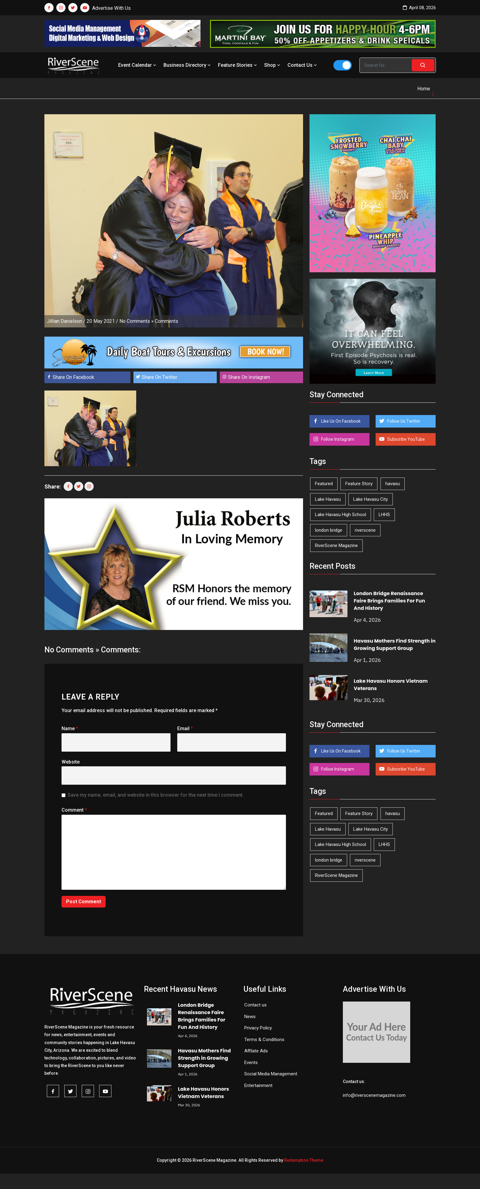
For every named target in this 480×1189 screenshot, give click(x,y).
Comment (74, 810)
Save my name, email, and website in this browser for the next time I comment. (156, 795)
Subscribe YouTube (405, 439)
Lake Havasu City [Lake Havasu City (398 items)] (370, 499)
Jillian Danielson (64, 321)
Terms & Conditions (264, 1039)
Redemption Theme (303, 1160)
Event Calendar (137, 65)
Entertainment (258, 1085)
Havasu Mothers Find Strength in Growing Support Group (395, 644)
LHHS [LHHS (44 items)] (384, 514)
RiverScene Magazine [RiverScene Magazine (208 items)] (336, 545)
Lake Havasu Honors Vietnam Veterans (203, 1092)
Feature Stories (238, 65)
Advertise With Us (111, 8)
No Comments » (136, 321)
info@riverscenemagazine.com (374, 1095)
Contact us (255, 1005)
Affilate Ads (256, 1051)
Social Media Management (270, 1074)
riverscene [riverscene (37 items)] (365, 530)
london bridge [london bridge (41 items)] (328, 530)
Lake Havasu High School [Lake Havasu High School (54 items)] (340, 514)
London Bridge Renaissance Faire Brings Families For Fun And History (389, 601)
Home (423, 89)
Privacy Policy (258, 1028)
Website (71, 762)
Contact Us (302, 65)
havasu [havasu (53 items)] (392, 483)
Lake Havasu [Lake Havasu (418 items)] (328, 499)
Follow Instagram (337, 439)
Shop (272, 65)
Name (70, 728)
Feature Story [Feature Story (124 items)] (359, 483)
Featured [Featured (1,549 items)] (324, 483)
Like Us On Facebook (340, 421)
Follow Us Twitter (403, 421)
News (250, 1016)
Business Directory (187, 65)
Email (185, 728)
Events (251, 1062)
